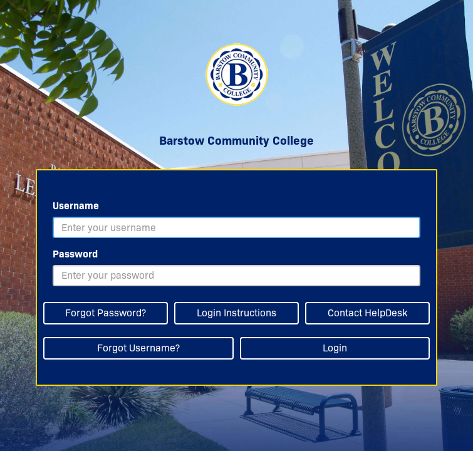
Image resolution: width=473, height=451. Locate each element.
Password (75, 254)
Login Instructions (236, 313)
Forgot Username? (138, 348)
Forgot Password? (105, 313)
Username (76, 206)
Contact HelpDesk (367, 313)
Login (335, 348)
